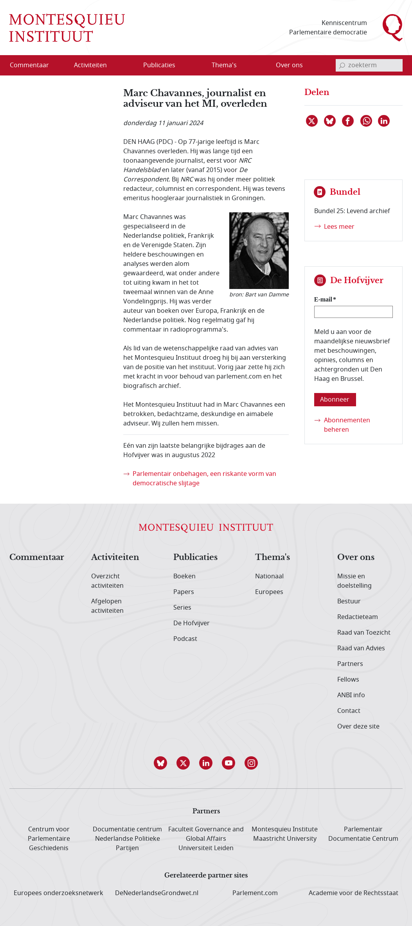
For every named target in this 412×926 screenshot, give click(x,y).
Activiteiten (115, 557)
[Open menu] (128, 66)
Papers (183, 592)
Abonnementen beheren (347, 425)
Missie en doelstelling (354, 581)
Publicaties (195, 557)
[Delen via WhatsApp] (366, 121)
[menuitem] (34, 65)
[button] (160, 763)
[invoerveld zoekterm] (369, 65)
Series (182, 607)
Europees (269, 592)
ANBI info (351, 695)
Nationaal (269, 576)
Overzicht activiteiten (107, 581)
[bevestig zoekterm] (341, 65)
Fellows (348, 679)
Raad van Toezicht (363, 632)
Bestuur (349, 601)
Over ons (355, 557)
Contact (348, 711)
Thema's (272, 557)
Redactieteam (357, 617)
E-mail (323, 299)
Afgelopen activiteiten (107, 606)
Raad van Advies (361, 648)
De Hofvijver (191, 623)
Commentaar (36, 557)
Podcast (185, 639)
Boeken (184, 576)
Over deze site (358, 726)
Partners (350, 664)
